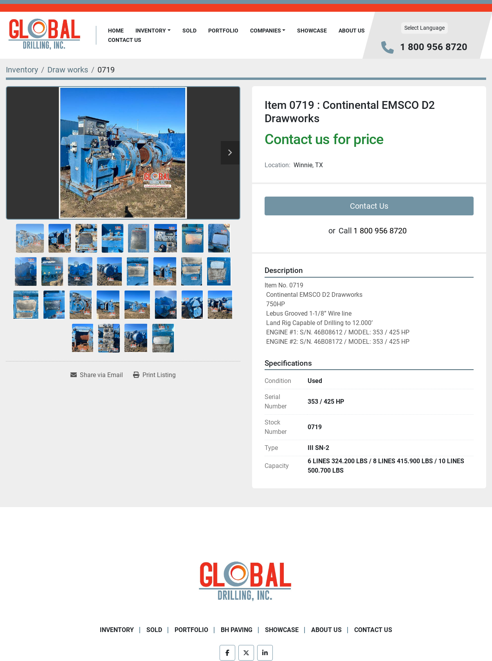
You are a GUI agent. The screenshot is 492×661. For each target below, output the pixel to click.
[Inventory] (22, 69)
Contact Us (124, 40)
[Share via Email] (96, 375)
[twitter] (246, 653)
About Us (352, 30)
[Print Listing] (154, 375)
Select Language (424, 28)
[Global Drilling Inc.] (246, 582)
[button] (153, 31)
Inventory (150, 30)
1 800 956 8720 (433, 47)
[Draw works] (67, 69)
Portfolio (223, 30)
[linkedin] (265, 653)
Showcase (312, 30)
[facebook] (227, 653)
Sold (189, 30)
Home (116, 30)
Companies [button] (265, 30)
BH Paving (236, 630)
